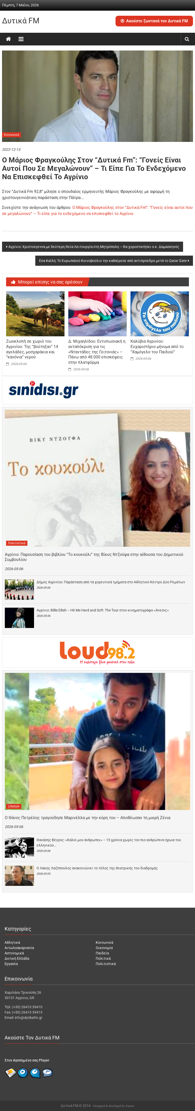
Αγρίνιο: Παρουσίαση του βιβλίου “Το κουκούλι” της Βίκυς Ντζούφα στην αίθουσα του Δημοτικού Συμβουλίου (94, 557)
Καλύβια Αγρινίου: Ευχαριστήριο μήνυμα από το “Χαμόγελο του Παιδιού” (157, 346)
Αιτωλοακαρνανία (19, 948)
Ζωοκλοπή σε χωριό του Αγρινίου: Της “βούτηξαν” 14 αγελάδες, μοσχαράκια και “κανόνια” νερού (32, 349)
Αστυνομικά (14, 953)
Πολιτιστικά (16, 543)
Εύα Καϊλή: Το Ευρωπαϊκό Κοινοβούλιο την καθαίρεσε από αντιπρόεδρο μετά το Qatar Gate (113, 261)
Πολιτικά (103, 958)
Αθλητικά (12, 942)
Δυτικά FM (20, 20)
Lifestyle (13, 806)
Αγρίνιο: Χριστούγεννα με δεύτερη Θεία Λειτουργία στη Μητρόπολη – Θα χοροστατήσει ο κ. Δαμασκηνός (93, 247)
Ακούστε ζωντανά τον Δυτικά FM (154, 21)
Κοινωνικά (11, 135)
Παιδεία (102, 953)
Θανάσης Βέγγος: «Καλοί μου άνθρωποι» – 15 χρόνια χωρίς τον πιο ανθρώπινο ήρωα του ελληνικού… (109, 842)
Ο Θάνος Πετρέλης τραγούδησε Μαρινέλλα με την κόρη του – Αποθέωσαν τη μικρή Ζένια (87, 817)
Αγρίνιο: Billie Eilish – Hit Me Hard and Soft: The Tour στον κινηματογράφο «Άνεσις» (103, 610)
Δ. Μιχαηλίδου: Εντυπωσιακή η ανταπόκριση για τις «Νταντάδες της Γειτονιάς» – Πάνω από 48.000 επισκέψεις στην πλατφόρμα (96, 352)
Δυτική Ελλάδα (17, 958)
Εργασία (11, 964)
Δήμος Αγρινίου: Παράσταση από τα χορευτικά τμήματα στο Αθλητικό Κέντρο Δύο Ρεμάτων (111, 582)
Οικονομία (104, 948)
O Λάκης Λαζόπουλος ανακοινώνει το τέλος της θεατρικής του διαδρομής (97, 868)
